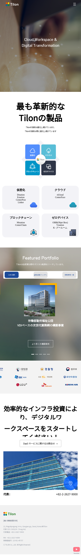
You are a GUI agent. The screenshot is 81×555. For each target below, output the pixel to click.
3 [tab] (40, 356)
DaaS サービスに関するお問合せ (40, 443)
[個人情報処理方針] (10, 520)
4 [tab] (44, 356)
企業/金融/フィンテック (40, 276)
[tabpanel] (40, 318)
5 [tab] (48, 356)
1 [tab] (32, 356)
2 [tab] (36, 356)
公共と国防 (11, 275)
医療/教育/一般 (69, 275)
